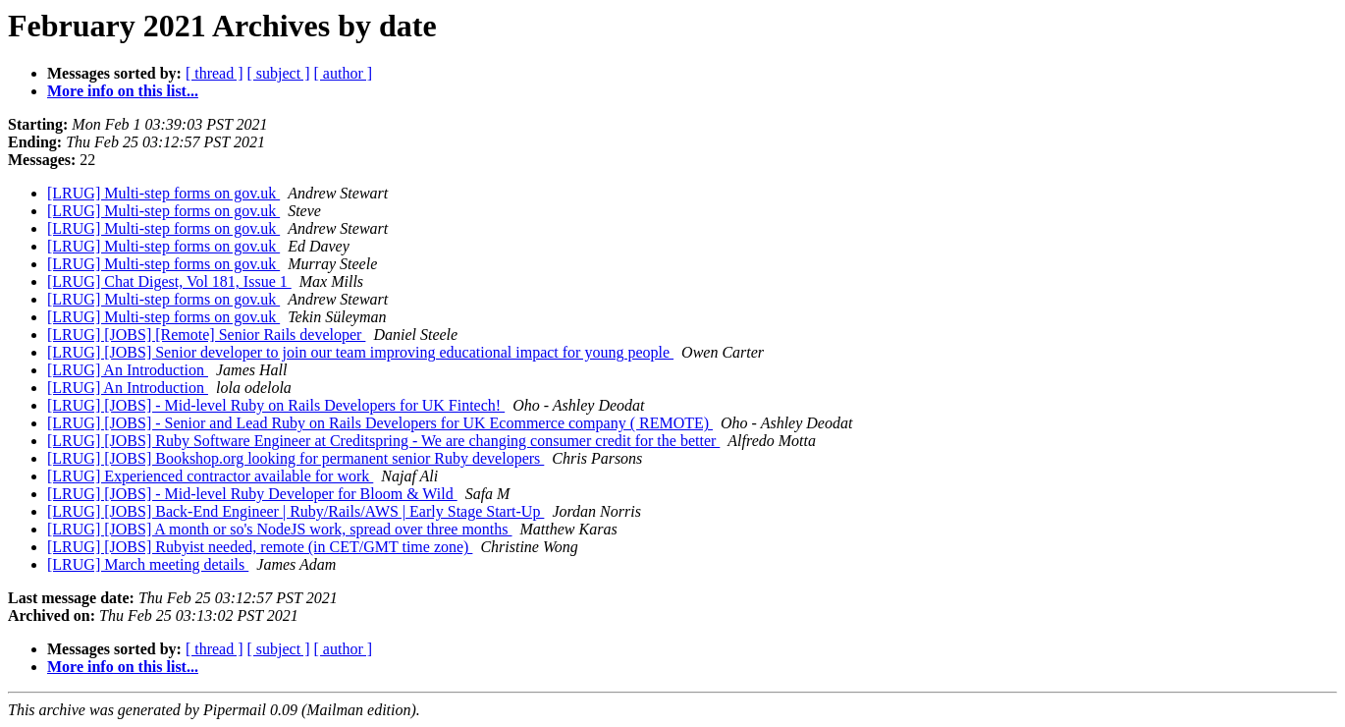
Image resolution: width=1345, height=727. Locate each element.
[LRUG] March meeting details (147, 564)
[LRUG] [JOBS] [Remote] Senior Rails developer (206, 334)
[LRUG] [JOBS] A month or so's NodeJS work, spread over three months (279, 529)
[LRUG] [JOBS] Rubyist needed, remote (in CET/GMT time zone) (259, 546)
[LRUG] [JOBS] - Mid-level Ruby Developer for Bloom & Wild (252, 493)
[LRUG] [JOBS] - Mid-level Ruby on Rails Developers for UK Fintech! (276, 405)
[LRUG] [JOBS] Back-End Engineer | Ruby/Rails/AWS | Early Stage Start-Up (295, 511)
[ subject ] (278, 73)
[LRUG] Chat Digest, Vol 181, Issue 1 (169, 281)
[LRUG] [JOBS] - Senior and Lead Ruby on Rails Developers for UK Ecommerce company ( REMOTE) (380, 423)
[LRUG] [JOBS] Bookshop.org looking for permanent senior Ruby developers (295, 458)
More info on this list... (122, 91)
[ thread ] (214, 73)
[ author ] (343, 73)
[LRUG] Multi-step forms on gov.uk (163, 193)
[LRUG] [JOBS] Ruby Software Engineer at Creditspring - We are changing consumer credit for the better (383, 440)
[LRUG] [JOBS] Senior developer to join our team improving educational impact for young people (360, 352)
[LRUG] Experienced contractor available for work (210, 476)
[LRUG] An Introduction (127, 370)
